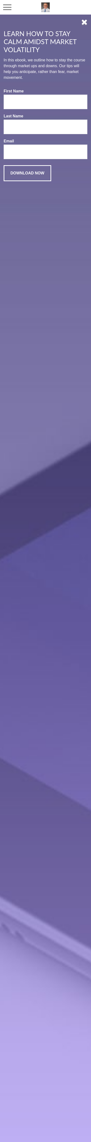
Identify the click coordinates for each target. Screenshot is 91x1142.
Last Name (13, 116)
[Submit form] (27, 173)
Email (9, 141)
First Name (14, 91)
